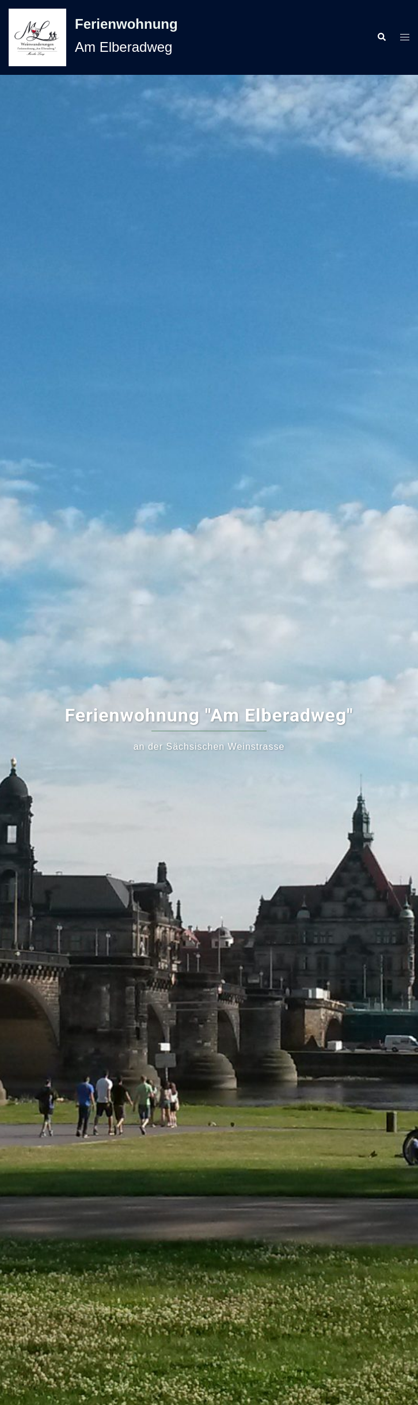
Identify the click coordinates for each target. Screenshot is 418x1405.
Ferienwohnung (126, 24)
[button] (381, 37)
